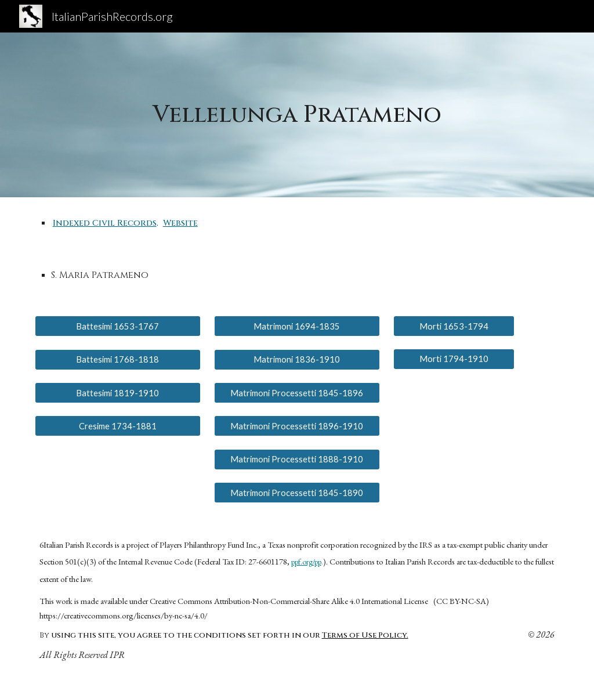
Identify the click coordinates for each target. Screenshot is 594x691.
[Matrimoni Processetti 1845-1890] (297, 492)
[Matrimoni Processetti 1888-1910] (297, 459)
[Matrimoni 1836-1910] (297, 359)
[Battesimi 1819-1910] (117, 392)
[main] (296, 114)
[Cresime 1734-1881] (117, 426)
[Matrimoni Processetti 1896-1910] (297, 426)
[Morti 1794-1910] (454, 359)
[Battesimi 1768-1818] (117, 359)
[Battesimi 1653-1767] (117, 326)
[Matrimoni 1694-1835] (297, 326)
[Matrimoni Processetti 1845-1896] (297, 392)
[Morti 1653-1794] (454, 326)
